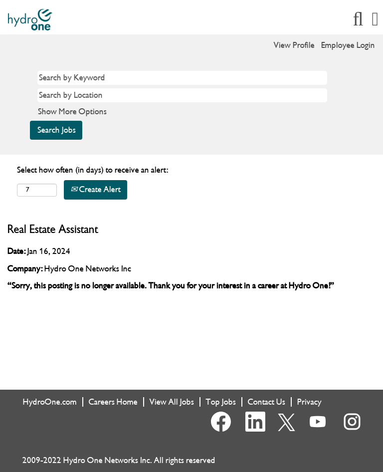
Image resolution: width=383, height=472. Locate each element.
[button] (375, 19)
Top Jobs (221, 402)
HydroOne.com (50, 402)
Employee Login (348, 45)
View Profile (294, 45)
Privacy (309, 402)
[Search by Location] (182, 95)
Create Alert (95, 189)
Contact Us (266, 402)
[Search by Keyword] (182, 78)
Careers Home (113, 402)
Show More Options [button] (72, 111)
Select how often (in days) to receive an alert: (92, 170)
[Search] (358, 19)
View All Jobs (172, 402)
